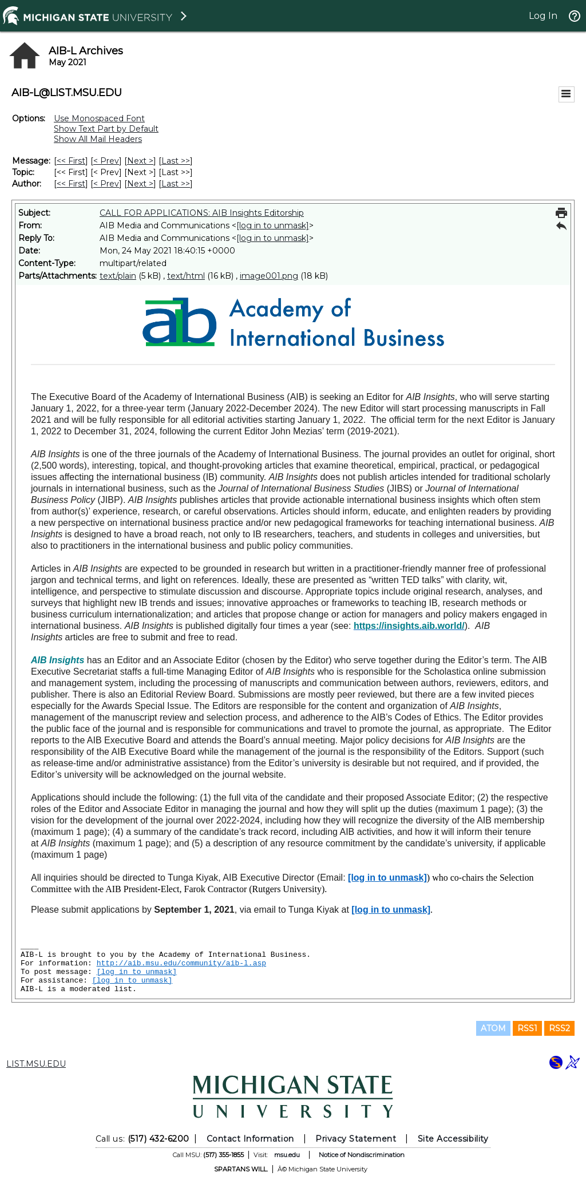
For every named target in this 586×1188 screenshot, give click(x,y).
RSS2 (559, 1028)
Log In (543, 15)
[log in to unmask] (272, 225)
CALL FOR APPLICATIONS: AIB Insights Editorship (202, 213)
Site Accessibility (453, 1139)
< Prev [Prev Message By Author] (106, 184)
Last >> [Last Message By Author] (175, 184)
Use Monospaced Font (99, 118)
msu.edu (287, 1155)
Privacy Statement (355, 1139)
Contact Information (250, 1139)
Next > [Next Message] (140, 161)
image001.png (269, 276)
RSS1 (527, 1028)
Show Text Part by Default (106, 129)
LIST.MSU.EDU (36, 1064)
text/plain (118, 276)
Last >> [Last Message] (175, 161)
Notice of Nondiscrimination (362, 1155)
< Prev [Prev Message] (106, 161)
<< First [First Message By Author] (71, 184)
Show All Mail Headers (98, 139)
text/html (186, 276)
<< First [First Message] (71, 161)
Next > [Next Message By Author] (140, 184)
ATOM (493, 1028)
